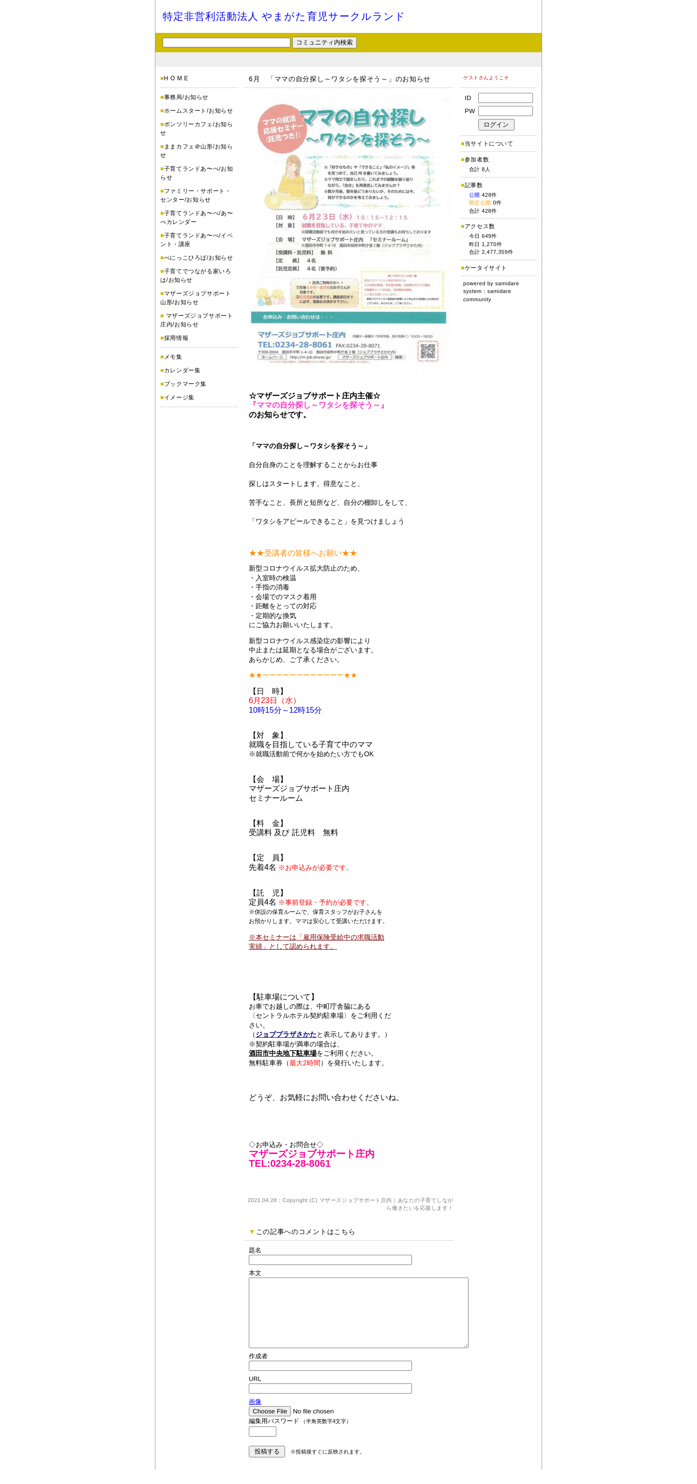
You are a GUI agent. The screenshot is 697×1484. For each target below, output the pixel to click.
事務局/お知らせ (186, 97)
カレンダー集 (182, 370)
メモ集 (173, 356)
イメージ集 (179, 397)
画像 (255, 1416)
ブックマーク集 (185, 384)
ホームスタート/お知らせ (198, 110)
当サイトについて (489, 143)
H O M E (176, 78)
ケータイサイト (486, 267)
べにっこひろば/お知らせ (198, 257)
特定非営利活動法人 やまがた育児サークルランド (284, 16)
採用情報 (176, 338)
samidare (507, 283)
